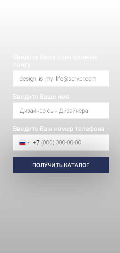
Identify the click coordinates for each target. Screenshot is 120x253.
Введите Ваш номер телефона (59, 129)
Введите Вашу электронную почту (55, 61)
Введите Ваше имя (41, 97)
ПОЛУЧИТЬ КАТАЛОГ (61, 165)
